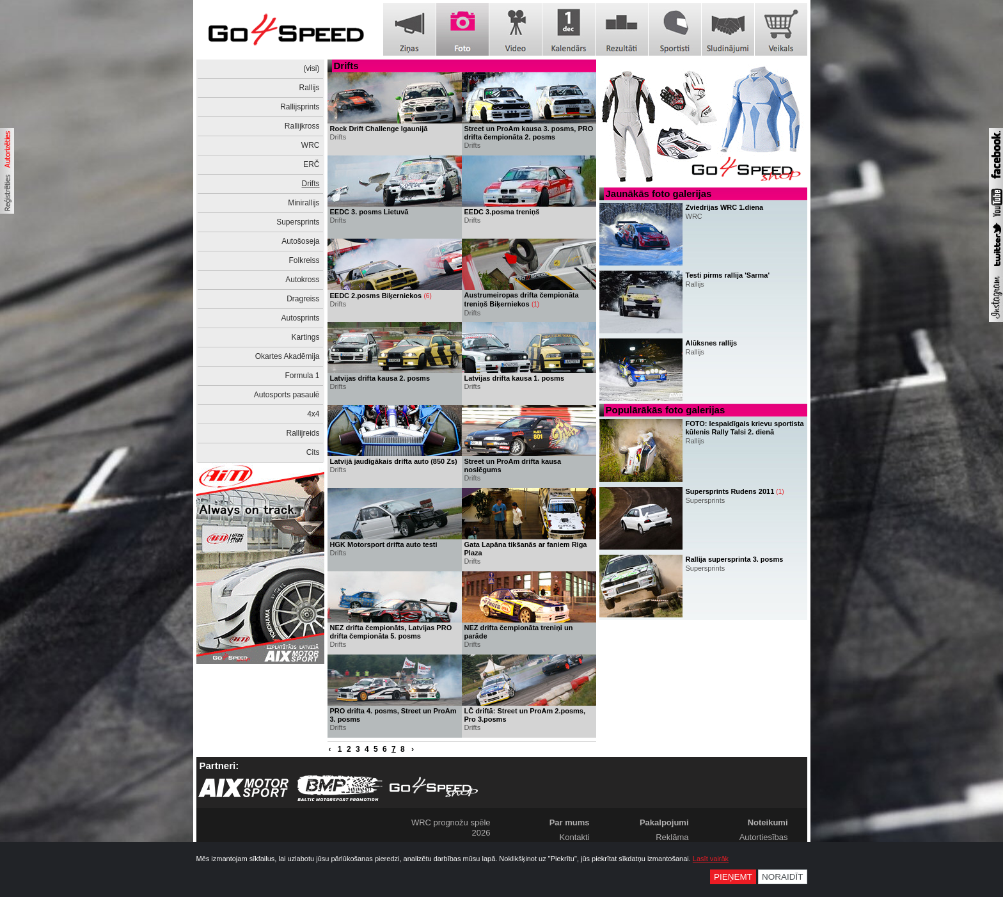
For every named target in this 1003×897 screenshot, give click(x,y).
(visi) (311, 68)
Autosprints (300, 318)
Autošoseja (300, 241)
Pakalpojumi (664, 822)
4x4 (313, 413)
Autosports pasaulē (287, 394)
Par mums (569, 822)
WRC (310, 145)
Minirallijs (303, 202)
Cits (313, 452)
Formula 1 (302, 375)
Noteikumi (768, 822)
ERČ (311, 164)
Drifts (311, 183)
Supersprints (297, 222)
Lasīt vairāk (711, 858)
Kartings (305, 337)
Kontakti (575, 837)
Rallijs (309, 87)
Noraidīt (782, 877)
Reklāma (672, 837)
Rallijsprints (299, 106)
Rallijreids (302, 433)
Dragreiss (303, 298)
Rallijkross (302, 126)
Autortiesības (763, 837)
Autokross (302, 279)
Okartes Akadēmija (287, 356)
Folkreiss (303, 260)
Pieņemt (733, 877)
